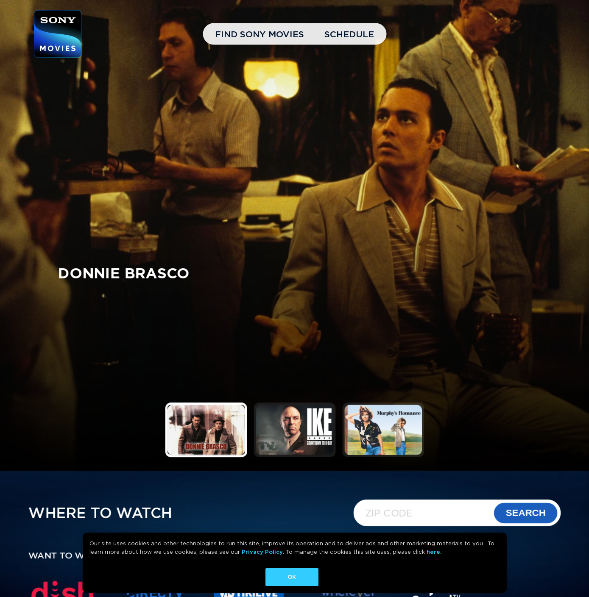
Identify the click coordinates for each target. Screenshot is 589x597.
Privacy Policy (262, 552)
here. (434, 552)
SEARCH (526, 513)
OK (292, 577)
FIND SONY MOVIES (259, 34)
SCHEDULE (349, 34)
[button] (206, 430)
